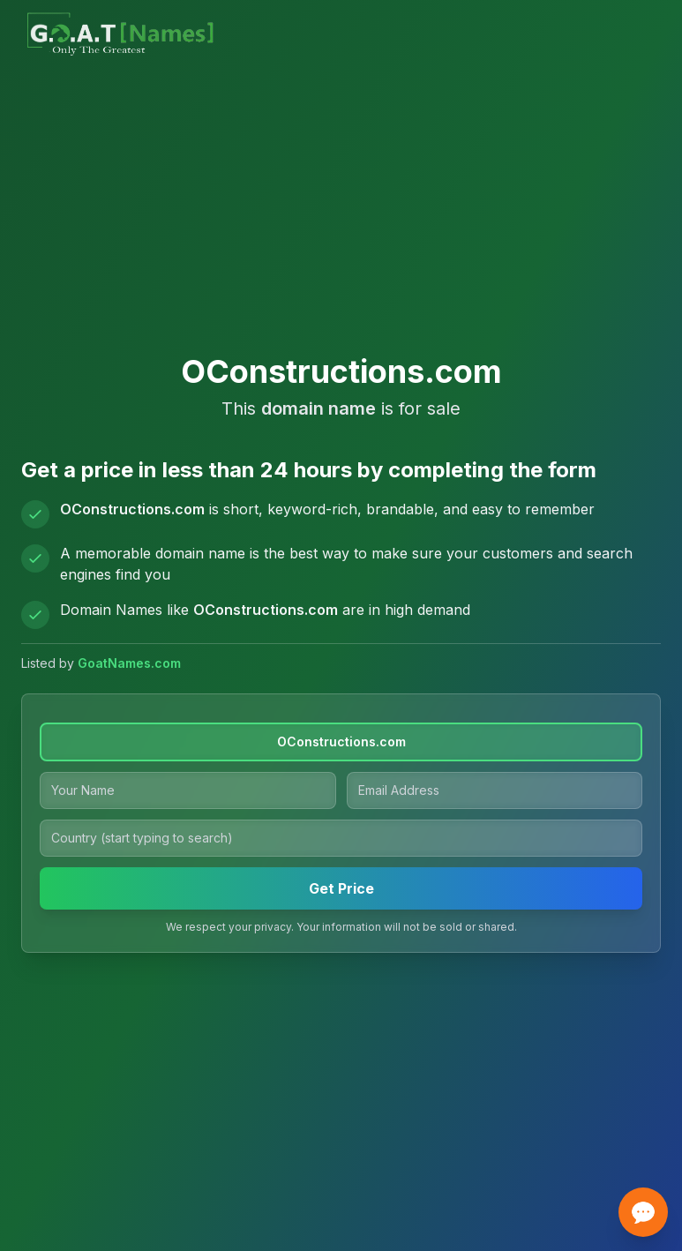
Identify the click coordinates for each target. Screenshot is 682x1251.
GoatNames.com (129, 662)
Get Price (341, 888)
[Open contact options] (643, 1212)
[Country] (341, 838)
